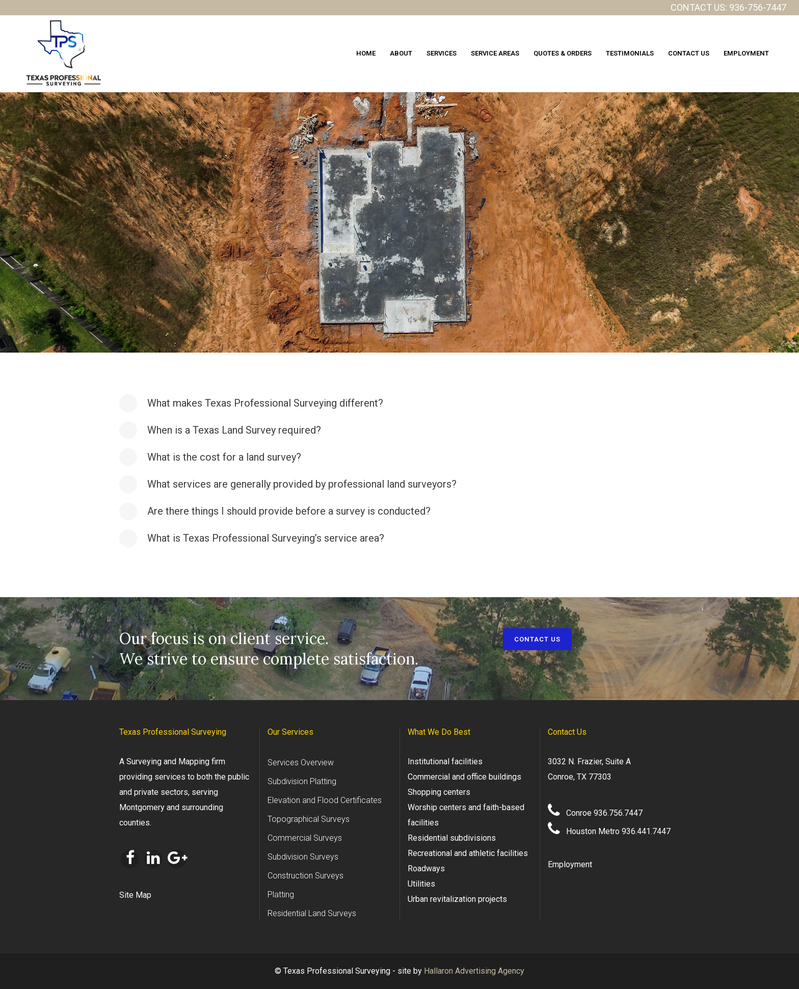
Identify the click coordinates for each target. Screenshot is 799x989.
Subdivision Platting (302, 781)
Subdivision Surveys (303, 857)
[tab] (399, 403)
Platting (281, 894)
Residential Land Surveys (312, 913)
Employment (570, 864)
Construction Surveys (305, 875)
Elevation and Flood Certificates (325, 800)
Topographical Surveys (309, 819)
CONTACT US (537, 639)
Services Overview (301, 762)
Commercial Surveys (305, 838)
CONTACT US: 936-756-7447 (728, 7)
